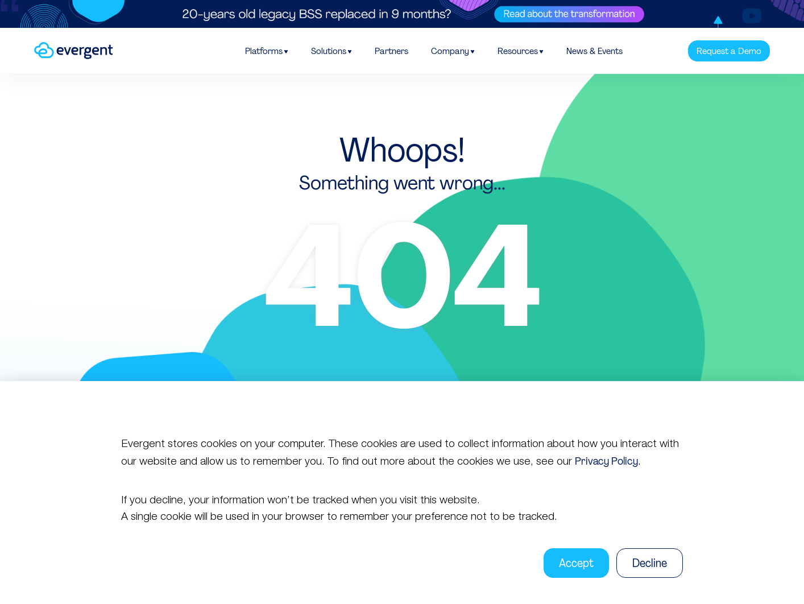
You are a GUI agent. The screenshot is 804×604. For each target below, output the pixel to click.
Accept (576, 563)
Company (450, 51)
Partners (391, 51)
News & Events (594, 51)
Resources (518, 51)
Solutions (328, 51)
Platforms (264, 51)
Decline (649, 563)
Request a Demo (729, 51)
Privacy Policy (606, 461)
